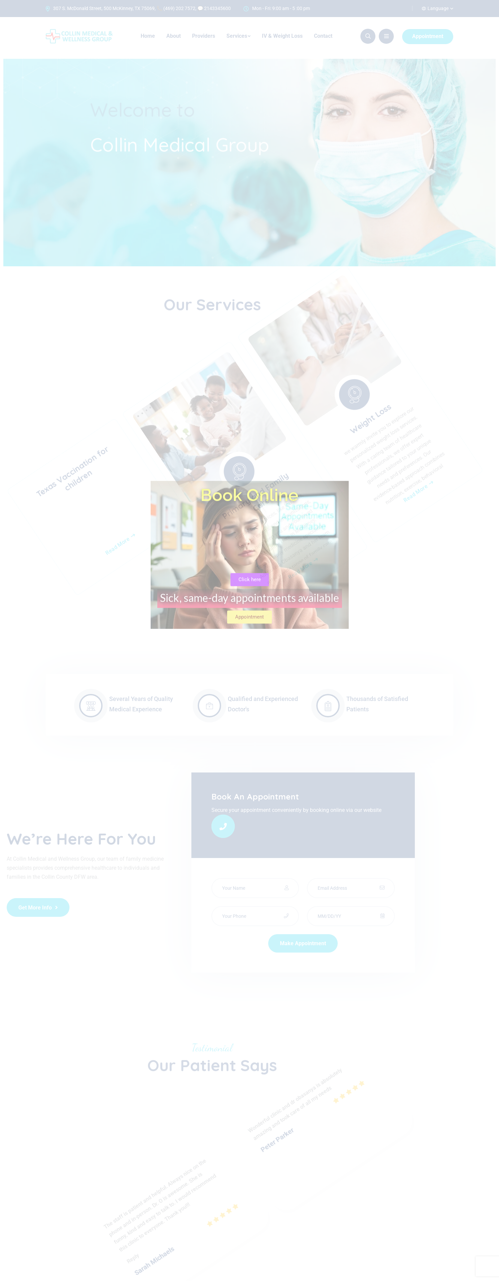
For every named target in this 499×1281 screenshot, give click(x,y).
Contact (323, 36)
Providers (203, 36)
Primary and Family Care (250, 502)
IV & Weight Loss (282, 36)
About (173, 36)
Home (148, 36)
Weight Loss (388, 497)
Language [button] (435, 8)
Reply (107, 1180)
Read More (111, 463)
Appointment (427, 36)
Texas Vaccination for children (111, 381)
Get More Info (38, 907)
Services (236, 36)
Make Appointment (303, 943)
